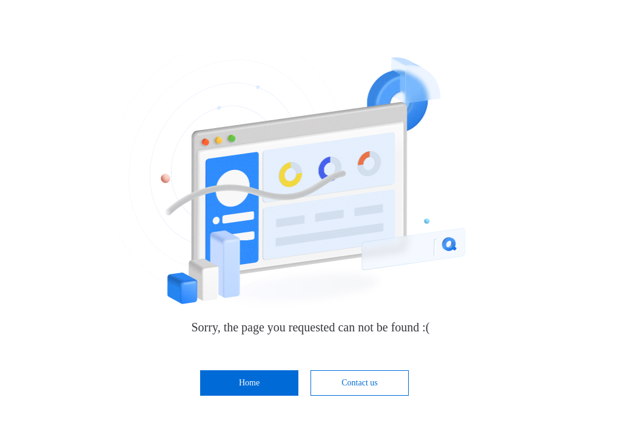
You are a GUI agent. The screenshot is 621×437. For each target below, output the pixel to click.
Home (249, 382)
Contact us (359, 382)
